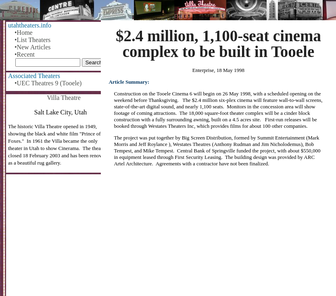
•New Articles (33, 47)
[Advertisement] (218, 234)
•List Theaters (32, 39)
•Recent (25, 54)
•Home (24, 32)
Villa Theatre (64, 97)
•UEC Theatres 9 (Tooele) (48, 83)
